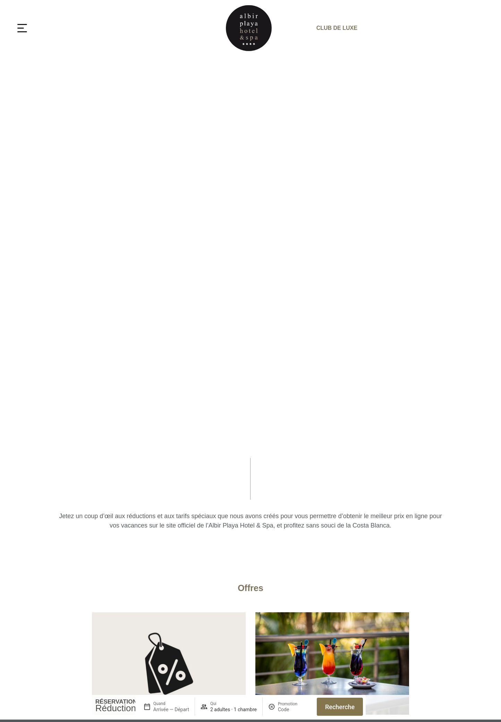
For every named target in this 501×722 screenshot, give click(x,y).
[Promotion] (294, 709)
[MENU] (22, 28)
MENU (46, 28)
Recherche (340, 707)
